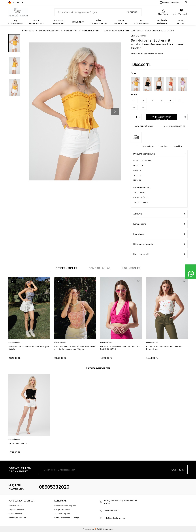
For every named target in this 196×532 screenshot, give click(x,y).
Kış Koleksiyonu (15, 22)
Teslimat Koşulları (62, 514)
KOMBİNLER (78, 22)
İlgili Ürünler (131, 268)
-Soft (98, 529)
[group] (75, 111)
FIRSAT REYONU (181, 22)
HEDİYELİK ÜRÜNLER (162, 22)
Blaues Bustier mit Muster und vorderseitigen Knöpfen (28, 347)
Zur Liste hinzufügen (145, 146)
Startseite (28, 31)
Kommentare (159, 223)
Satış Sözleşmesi (62, 510)
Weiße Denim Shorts (17, 443)
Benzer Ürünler (66, 268)
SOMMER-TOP (70, 31)
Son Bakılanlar (99, 268)
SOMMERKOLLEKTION (49, 31)
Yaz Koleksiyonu (141, 22)
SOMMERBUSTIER (90, 31)
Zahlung (159, 213)
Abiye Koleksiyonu (16, 510)
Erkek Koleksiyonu (121, 22)
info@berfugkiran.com (115, 518)
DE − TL (15, 2)
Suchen (132, 12)
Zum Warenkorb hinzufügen (161, 118)
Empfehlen (177, 146)
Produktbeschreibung (159, 153)
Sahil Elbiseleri (15, 506)
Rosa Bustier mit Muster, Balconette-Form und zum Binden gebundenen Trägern (75, 347)
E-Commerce (107, 529)
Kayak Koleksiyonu (36, 22)
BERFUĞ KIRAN (138, 35)
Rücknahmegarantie (159, 244)
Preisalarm (163, 146)
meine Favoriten (169, 2)
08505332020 (54, 487)
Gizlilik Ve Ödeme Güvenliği (66, 518)
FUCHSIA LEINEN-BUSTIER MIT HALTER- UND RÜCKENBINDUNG (120, 347)
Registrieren (178, 469)
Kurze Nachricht (159, 254)
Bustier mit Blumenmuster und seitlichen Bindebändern (164, 347)
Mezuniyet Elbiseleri (59, 22)
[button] (115, 111)
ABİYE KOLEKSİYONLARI (98, 22)
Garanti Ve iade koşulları (65, 506)
